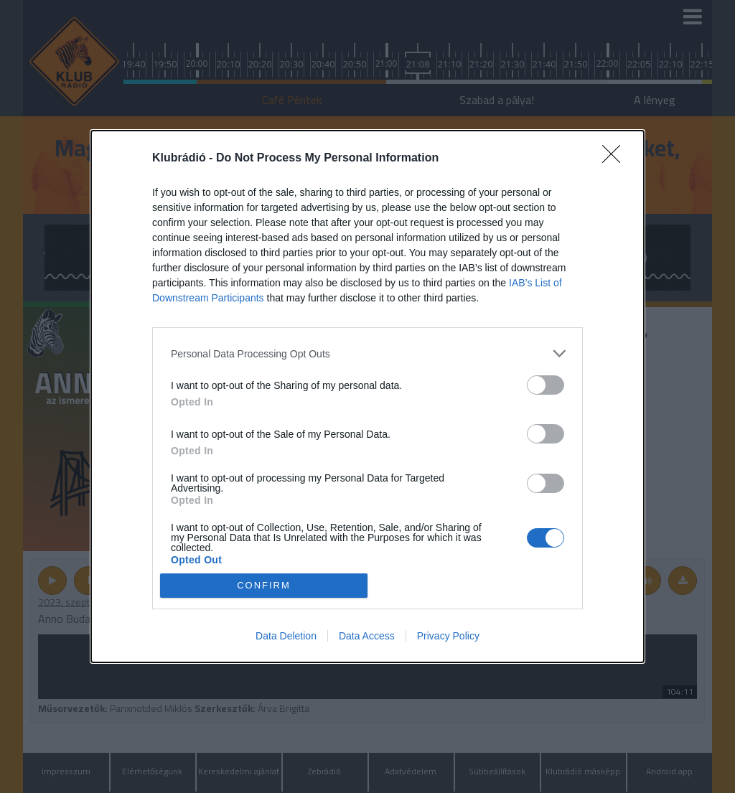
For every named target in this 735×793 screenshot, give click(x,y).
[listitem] (367, 353)
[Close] (615, 158)
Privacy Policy (448, 636)
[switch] (545, 385)
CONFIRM (264, 585)
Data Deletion (286, 636)
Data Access (367, 636)
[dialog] (367, 396)
